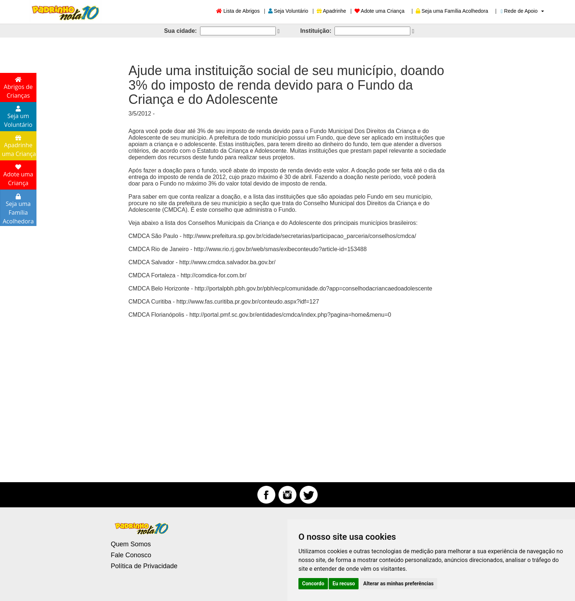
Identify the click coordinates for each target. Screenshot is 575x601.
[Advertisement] (287, 398)
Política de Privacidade (144, 566)
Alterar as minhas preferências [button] (398, 583)
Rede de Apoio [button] (522, 11)
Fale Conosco (131, 555)
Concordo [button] (313, 583)
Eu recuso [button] (343, 583)
